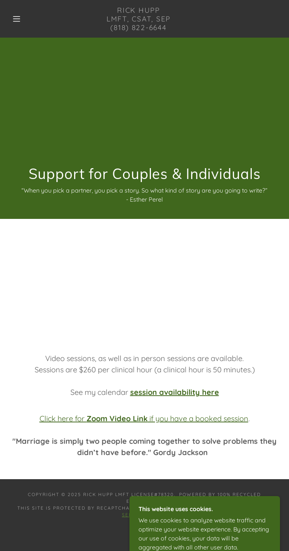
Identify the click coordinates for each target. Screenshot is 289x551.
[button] (16, 18)
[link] (138, 28)
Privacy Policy (205, 508)
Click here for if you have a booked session (144, 418)
